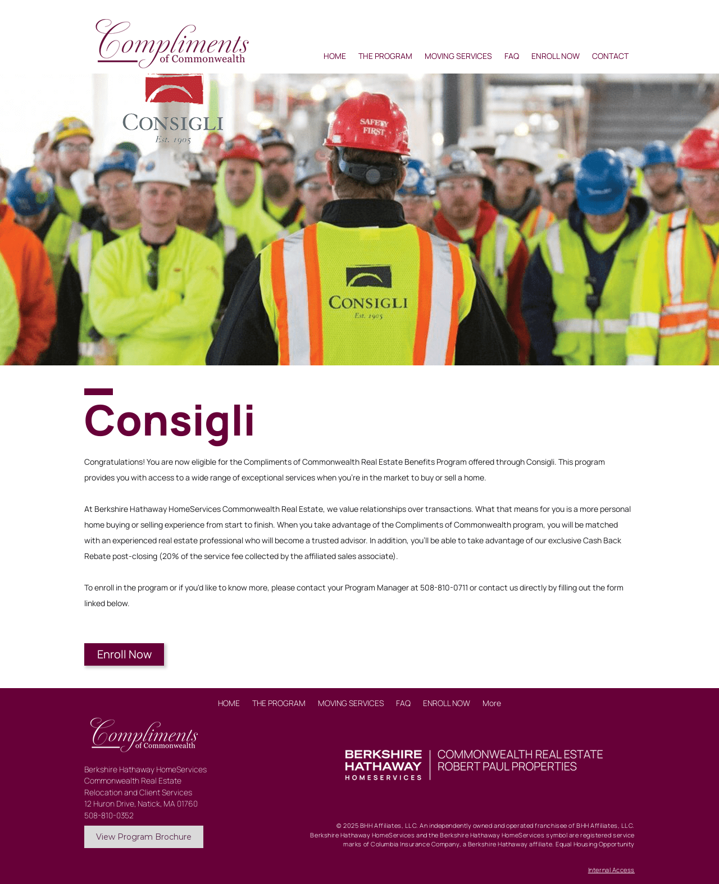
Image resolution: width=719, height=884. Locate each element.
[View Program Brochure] (143, 837)
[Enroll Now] (124, 654)
